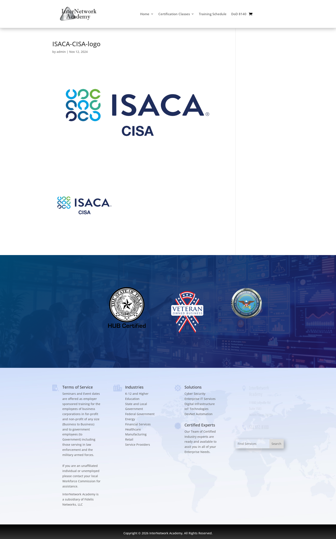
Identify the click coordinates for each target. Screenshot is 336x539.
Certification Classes (174, 14)
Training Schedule (212, 14)
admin (61, 52)
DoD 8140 (238, 14)
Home (144, 14)
